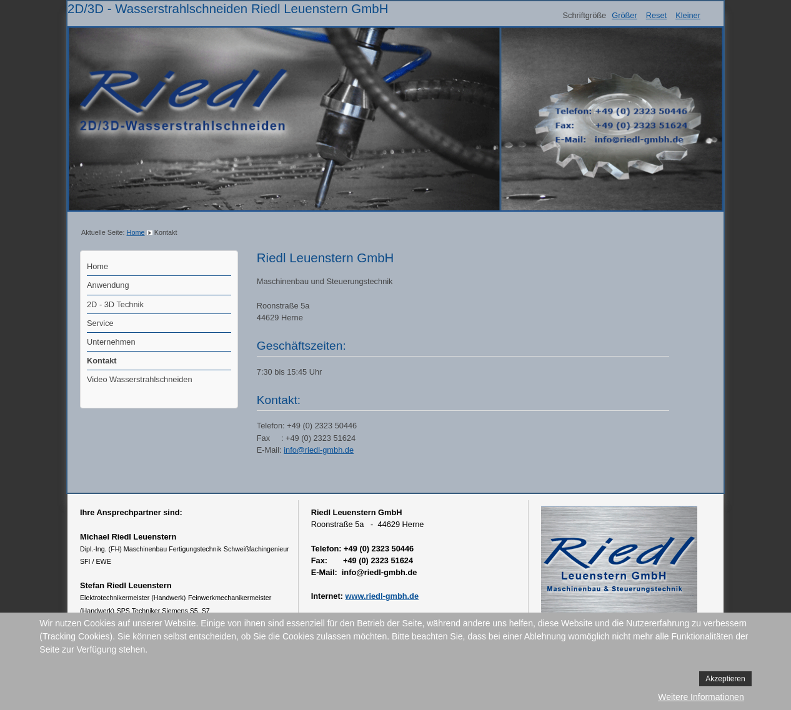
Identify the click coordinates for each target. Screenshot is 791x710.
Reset (656, 15)
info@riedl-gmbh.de (319, 450)
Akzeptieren (725, 678)
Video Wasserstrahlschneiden (139, 379)
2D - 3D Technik (115, 304)
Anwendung (108, 285)
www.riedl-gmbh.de (382, 596)
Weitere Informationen (701, 697)
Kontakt (102, 360)
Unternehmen (111, 342)
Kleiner (687, 15)
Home (136, 232)
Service (100, 323)
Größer (624, 15)
